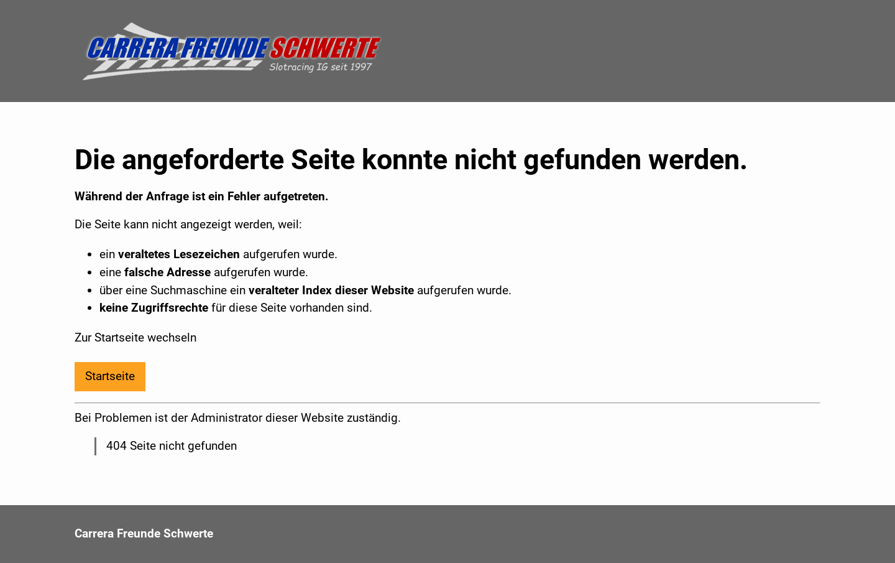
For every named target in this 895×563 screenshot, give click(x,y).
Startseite (110, 376)
